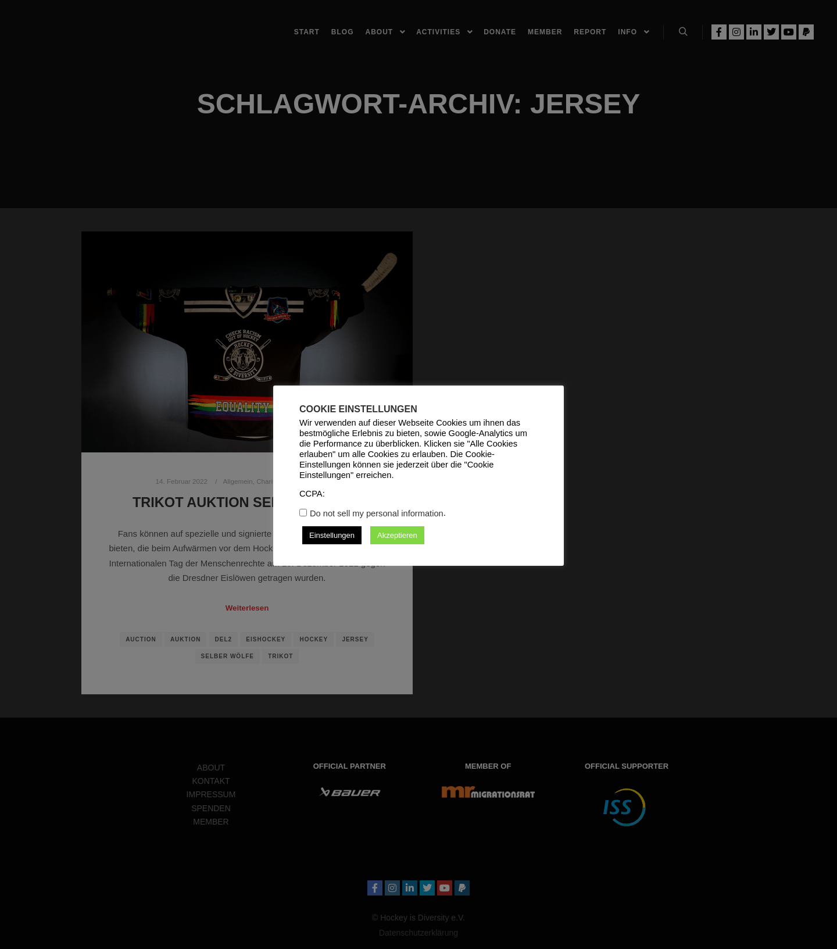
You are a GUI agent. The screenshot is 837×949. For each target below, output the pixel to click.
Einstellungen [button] (332, 535)
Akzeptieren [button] (397, 535)
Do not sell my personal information (376, 513)
